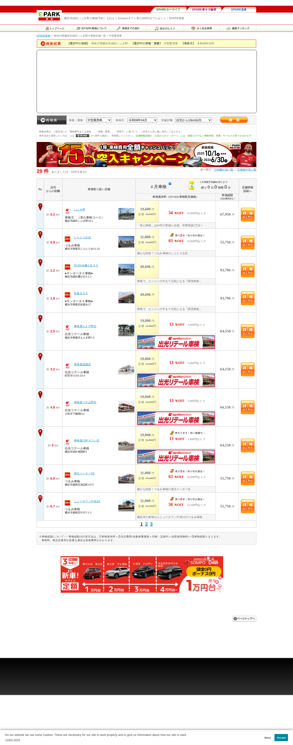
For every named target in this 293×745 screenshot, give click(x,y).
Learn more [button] (12, 739)
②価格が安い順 (246, 169)
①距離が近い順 (223, 169)
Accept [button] (281, 737)
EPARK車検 (43, 35)
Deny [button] (268, 737)
